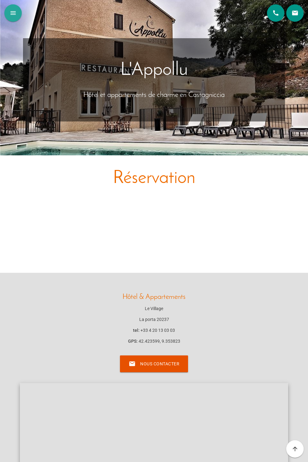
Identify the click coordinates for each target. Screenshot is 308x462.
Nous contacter (154, 363)
